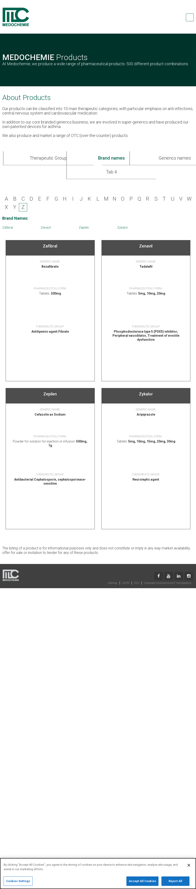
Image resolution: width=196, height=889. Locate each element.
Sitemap (112, 583)
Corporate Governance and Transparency (168, 583)
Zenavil (46, 227)
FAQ (136, 583)
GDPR (125, 583)
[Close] (189, 867)
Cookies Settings (18, 883)
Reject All (175, 883)
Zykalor (122, 227)
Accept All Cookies (142, 883)
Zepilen (84, 227)
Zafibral (7, 227)
